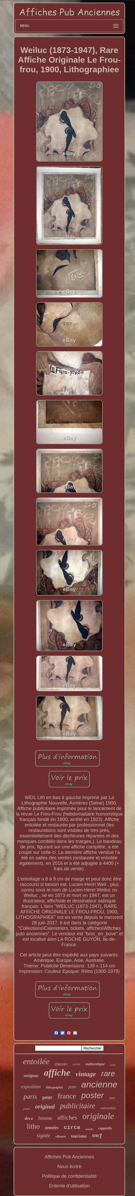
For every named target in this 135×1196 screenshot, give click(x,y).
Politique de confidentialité (69, 1176)
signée (43, 1135)
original (45, 1106)
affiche (57, 1073)
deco (29, 1118)
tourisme (79, 1136)
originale (98, 1116)
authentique (95, 1064)
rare (108, 1073)
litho (33, 1126)
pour (47, 1097)
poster (92, 1095)
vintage (85, 1074)
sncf (97, 1135)
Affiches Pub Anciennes (69, 1156)
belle (113, 1064)
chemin (61, 1064)
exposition (31, 1086)
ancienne (99, 1084)
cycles (76, 1064)
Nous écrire (69, 1166)
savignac (31, 1075)
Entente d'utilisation (69, 1185)
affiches (67, 1117)
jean (72, 1086)
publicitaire (77, 1106)
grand (26, 1108)
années (52, 1127)
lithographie (54, 1087)
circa (72, 1127)
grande (89, 1129)
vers (112, 1098)
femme (45, 1118)
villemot (60, 1136)
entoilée (36, 1061)
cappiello (105, 1128)
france (67, 1096)
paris (30, 1096)
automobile (108, 1108)
